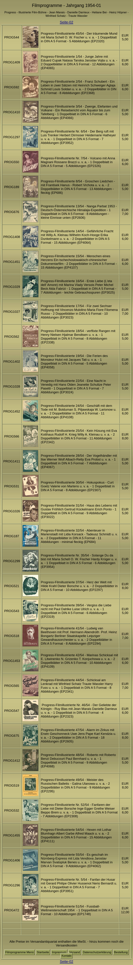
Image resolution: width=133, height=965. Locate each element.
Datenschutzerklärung (97, 952)
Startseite (43, 952)
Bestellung (121, 952)
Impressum (59, 952)
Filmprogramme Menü (19, 952)
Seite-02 (66, 22)
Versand (74, 952)
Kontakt (66, 955)
